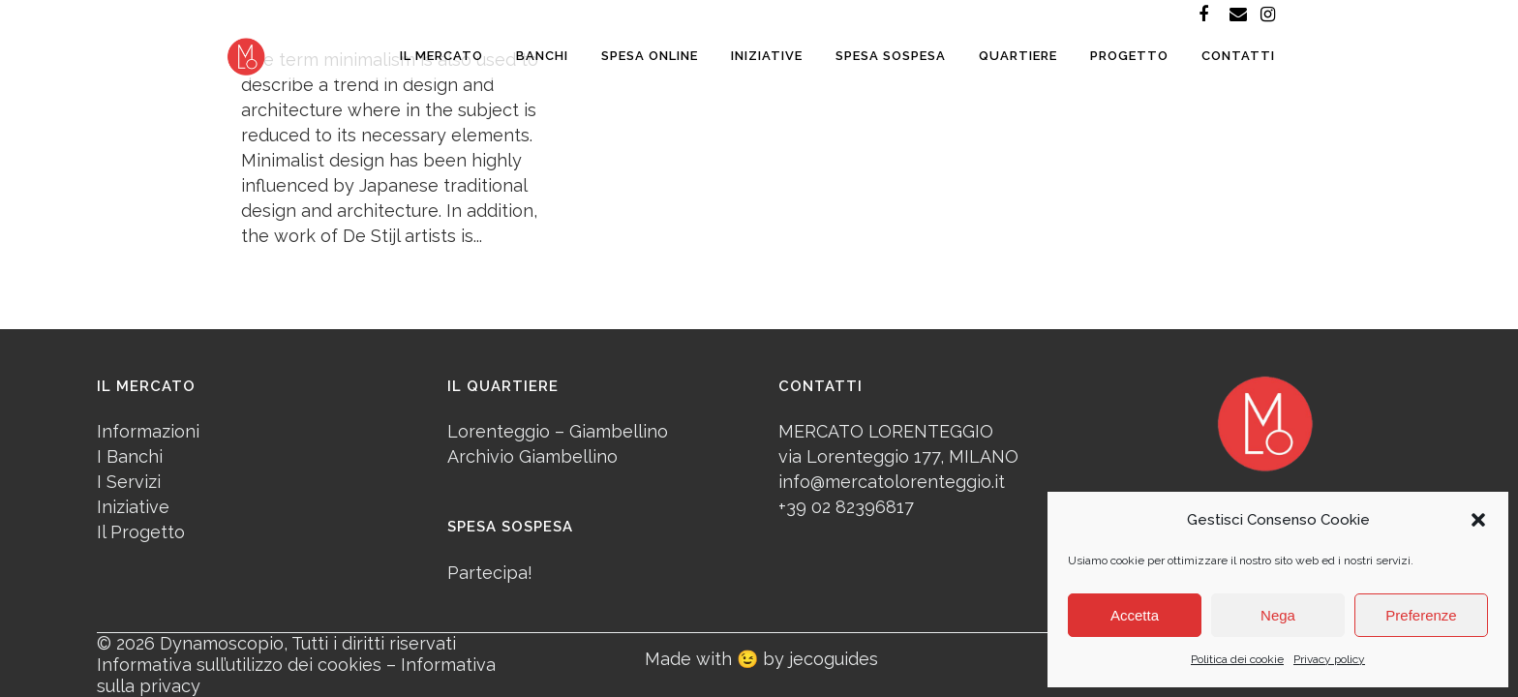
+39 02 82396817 (846, 507)
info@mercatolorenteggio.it (891, 481)
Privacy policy (1329, 659)
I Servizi (129, 481)
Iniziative (133, 507)
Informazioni (148, 431)
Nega (1277, 615)
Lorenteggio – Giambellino (557, 431)
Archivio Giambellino (532, 456)
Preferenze (1420, 615)
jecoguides (833, 659)
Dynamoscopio (222, 643)
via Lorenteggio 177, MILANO (898, 456)
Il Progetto (141, 532)
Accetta (1134, 615)
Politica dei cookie (1237, 659)
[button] (1478, 520)
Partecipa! (489, 572)
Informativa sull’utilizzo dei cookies (239, 664)
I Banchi (130, 456)
